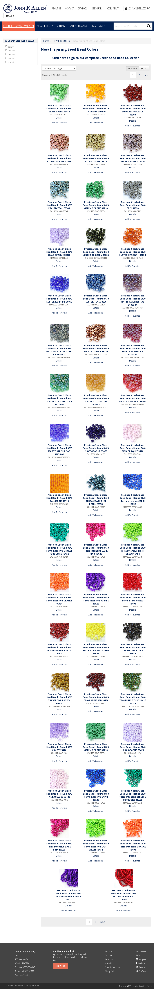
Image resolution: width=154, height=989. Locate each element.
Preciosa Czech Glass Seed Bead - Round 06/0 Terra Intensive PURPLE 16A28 (96, 599)
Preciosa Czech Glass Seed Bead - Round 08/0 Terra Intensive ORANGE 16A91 (132, 845)
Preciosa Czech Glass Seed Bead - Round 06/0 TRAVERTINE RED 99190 (96, 697)
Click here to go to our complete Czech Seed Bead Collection (95, 58)
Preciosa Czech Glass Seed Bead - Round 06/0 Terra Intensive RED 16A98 (132, 599)
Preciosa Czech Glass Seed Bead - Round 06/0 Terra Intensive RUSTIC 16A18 (59, 649)
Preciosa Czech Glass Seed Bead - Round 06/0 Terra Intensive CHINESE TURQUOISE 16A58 (59, 549)
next (146, 75)
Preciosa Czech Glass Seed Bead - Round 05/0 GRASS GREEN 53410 (59, 108)
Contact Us (109, 955)
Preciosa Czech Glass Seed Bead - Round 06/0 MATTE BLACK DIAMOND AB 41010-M (59, 350)
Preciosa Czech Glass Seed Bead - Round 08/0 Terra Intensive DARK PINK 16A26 (59, 845)
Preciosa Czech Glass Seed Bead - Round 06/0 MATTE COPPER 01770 (96, 348)
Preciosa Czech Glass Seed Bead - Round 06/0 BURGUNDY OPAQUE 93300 (132, 110)
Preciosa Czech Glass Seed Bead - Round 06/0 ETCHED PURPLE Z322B (132, 158)
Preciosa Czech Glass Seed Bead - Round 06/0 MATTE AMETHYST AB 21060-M (132, 300)
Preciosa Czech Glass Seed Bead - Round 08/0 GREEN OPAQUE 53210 (96, 747)
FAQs (138, 955)
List (144, 68)
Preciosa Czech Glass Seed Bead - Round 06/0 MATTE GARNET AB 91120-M (132, 350)
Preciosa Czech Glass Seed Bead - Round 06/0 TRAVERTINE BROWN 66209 (59, 699)
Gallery (132, 68)
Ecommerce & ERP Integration (129, 986)
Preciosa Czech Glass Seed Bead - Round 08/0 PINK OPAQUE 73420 (59, 793)
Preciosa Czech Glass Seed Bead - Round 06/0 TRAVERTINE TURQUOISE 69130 (132, 699)
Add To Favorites (59, 122)
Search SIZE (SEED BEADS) (21, 40)
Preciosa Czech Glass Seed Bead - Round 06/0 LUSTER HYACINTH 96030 (132, 251)
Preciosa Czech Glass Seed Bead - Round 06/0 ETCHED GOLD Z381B (96, 158)
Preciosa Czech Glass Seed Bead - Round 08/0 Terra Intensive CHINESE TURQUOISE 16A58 (132, 795)
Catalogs (82, 8)
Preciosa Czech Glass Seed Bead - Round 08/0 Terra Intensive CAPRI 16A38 (96, 795)
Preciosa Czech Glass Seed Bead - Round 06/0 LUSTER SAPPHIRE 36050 (59, 298)
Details (59, 117)
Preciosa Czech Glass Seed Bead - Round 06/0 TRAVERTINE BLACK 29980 (132, 649)
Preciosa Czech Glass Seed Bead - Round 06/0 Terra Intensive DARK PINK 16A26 (96, 549)
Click (18, 26)
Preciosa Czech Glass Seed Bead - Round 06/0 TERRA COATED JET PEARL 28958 (96, 499)
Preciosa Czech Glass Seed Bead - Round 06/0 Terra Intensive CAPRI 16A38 (132, 499)
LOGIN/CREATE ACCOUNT (137, 8)
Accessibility (113, 8)
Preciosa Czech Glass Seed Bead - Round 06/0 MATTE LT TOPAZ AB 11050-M (96, 400)
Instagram (141, 959)
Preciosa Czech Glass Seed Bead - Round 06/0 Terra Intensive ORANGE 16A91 (59, 599)
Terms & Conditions (113, 967)
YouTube (141, 971)
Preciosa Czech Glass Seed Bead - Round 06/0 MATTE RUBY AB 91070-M (132, 398)
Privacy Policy (110, 971)
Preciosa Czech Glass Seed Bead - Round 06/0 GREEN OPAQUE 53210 (96, 205)
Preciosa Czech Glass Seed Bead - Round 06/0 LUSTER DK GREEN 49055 (96, 251)
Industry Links (141, 951)
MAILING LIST (99, 26)
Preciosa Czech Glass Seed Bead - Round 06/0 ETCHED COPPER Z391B (59, 158)
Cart (9, 16)
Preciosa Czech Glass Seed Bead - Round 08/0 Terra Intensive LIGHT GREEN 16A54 (96, 845)
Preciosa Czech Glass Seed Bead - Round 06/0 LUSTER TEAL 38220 (96, 298)
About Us (56, 8)
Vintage (61, 26)
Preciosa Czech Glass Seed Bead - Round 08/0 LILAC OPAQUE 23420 (132, 747)
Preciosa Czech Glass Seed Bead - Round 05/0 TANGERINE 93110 (96, 108)
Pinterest (141, 967)
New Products (45, 26)
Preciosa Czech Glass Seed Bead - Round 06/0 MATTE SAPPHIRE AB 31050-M (59, 450)
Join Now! (60, 965)
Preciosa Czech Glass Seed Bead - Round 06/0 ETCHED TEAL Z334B (59, 205)
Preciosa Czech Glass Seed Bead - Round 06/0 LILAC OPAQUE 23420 (59, 251)
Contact (69, 8)
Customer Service (22, 975)
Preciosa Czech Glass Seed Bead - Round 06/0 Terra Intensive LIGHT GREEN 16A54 (132, 549)
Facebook (141, 963)
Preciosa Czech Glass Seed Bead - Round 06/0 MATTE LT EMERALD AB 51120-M (59, 400)
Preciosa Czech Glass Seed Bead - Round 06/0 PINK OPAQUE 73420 (132, 448)
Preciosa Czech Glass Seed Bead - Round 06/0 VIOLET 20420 (59, 747)
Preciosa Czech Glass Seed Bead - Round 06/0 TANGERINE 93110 (59, 497)
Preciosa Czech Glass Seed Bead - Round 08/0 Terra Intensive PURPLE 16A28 (68, 895)
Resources (97, 8)
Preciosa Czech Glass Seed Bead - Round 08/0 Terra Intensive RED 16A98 (123, 895)
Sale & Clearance (79, 26)
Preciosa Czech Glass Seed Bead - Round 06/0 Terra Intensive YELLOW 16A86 (96, 649)
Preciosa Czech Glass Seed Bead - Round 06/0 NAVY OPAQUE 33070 (96, 448)
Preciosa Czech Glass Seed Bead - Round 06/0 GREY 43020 (132, 205)
